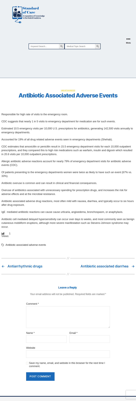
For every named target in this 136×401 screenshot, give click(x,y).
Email (73, 333)
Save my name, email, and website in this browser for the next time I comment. (67, 365)
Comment (32, 304)
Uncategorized (68, 90)
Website (30, 348)
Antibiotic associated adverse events (25, 245)
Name (30, 333)
